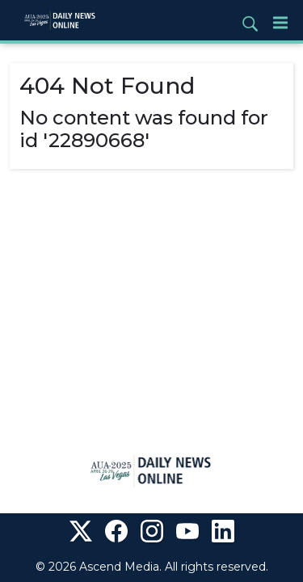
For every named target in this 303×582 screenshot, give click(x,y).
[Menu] (280, 22)
